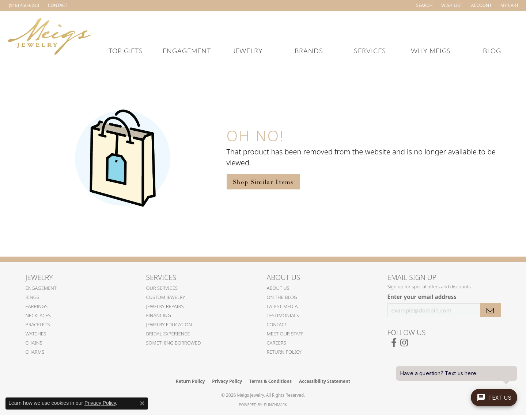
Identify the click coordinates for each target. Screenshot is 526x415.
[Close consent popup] (142, 403)
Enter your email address (422, 296)
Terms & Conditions (270, 381)
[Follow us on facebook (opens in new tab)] (394, 342)
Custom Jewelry (165, 297)
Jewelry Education (169, 324)
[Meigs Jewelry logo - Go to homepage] (49, 35)
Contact (277, 324)
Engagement (187, 50)
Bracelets (38, 324)
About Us (278, 288)
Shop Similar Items (263, 181)
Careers (276, 342)
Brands (309, 50)
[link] (23, 5)
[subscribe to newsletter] (490, 310)
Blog (492, 50)
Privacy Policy (227, 381)
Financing (158, 315)
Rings (32, 297)
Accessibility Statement (324, 381)
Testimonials (283, 315)
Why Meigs (431, 50)
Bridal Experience (168, 333)
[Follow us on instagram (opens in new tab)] (404, 342)
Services (370, 50)
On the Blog (282, 297)
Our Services (162, 288)
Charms (35, 352)
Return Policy (284, 352)
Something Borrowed (173, 342)
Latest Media (282, 306)
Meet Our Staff (285, 333)
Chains (34, 342)
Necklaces (38, 315)
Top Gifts (126, 50)
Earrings (37, 306)
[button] (423, 5)
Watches (36, 333)
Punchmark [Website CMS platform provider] (275, 404)
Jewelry (248, 50)
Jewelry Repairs (165, 306)
